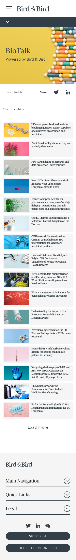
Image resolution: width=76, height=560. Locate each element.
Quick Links (18, 494)
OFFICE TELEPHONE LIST (38, 548)
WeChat (47, 525)
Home (9, 92)
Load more (38, 427)
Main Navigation (23, 480)
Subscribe (38, 536)
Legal (11, 508)
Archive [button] (19, 109)
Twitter (56, 92)
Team (6, 109)
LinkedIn (68, 92)
